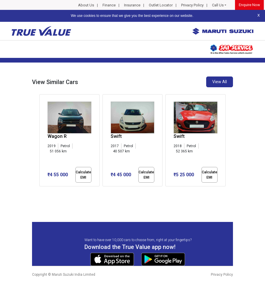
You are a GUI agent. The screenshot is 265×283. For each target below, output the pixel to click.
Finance (109, 5)
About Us (86, 5)
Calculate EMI (83, 174)
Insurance (132, 5)
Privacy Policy (192, 5)
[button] (41, 191)
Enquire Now (249, 5)
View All (219, 81)
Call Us (218, 5)
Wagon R (57, 136)
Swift (116, 136)
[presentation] (42, 141)
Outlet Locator (161, 5)
